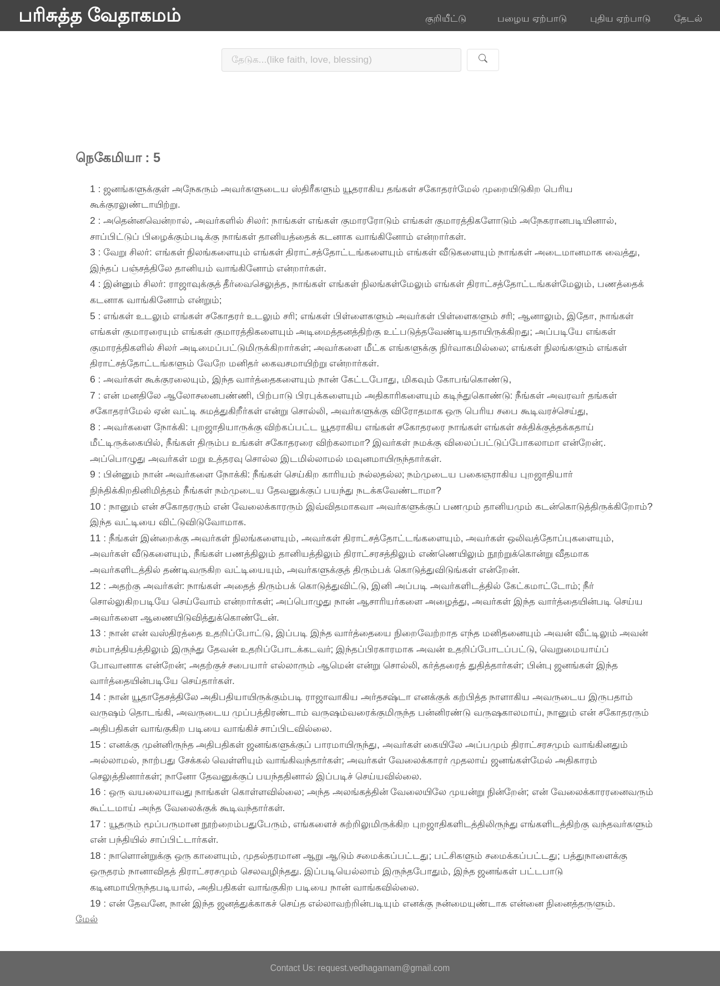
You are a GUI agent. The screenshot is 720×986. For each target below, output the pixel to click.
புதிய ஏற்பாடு (620, 18)
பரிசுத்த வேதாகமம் (99, 16)
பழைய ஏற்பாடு (532, 18)
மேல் (86, 918)
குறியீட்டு (449, 18)
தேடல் (688, 18)
